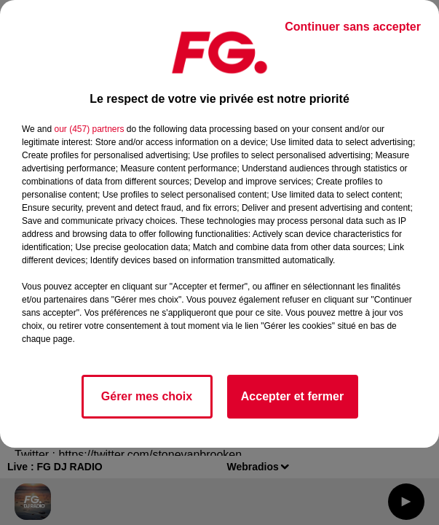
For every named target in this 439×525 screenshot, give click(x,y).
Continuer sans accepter (353, 26)
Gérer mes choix (146, 396)
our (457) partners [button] (89, 129)
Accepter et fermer (292, 396)
